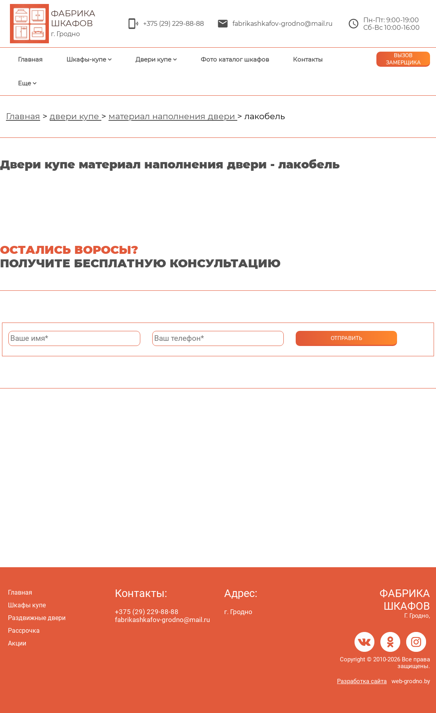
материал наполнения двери (173, 116)
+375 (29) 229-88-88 (173, 23)
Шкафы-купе (86, 59)
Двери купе (153, 59)
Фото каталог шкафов (235, 59)
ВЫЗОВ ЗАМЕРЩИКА (403, 59)
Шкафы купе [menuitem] (27, 605)
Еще (24, 83)
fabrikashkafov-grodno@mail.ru (283, 23)
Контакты (308, 59)
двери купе (75, 116)
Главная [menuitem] (20, 592)
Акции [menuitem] (17, 643)
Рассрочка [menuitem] (24, 630)
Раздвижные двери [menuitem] (37, 618)
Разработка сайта (362, 681)
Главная (30, 59)
